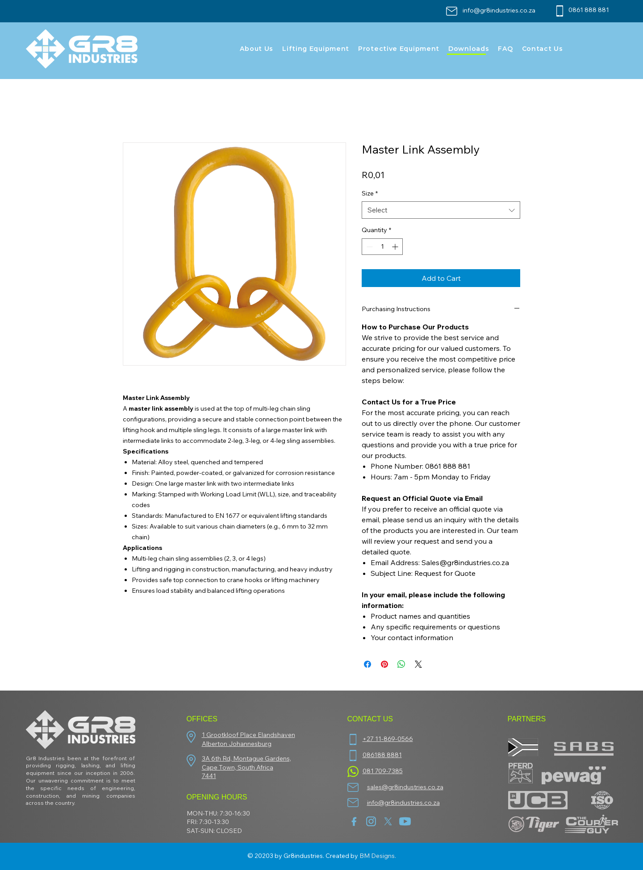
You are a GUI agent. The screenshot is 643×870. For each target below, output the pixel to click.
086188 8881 (382, 755)
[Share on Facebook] (367, 664)
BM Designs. (377, 856)
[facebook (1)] (354, 821)
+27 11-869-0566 (388, 739)
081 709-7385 (383, 771)
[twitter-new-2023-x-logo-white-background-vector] (388, 821)
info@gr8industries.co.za (499, 10)
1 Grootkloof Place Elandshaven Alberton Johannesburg (248, 739)
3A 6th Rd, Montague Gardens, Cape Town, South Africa (246, 762)
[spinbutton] (382, 246)
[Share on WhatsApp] (401, 664)
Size (370, 193)
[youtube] (405, 821)
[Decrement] (368, 246)
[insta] (371, 821)
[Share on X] (418, 664)
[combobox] (441, 210)
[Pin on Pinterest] (384, 664)
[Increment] (395, 246)
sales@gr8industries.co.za (405, 787)
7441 (209, 776)
